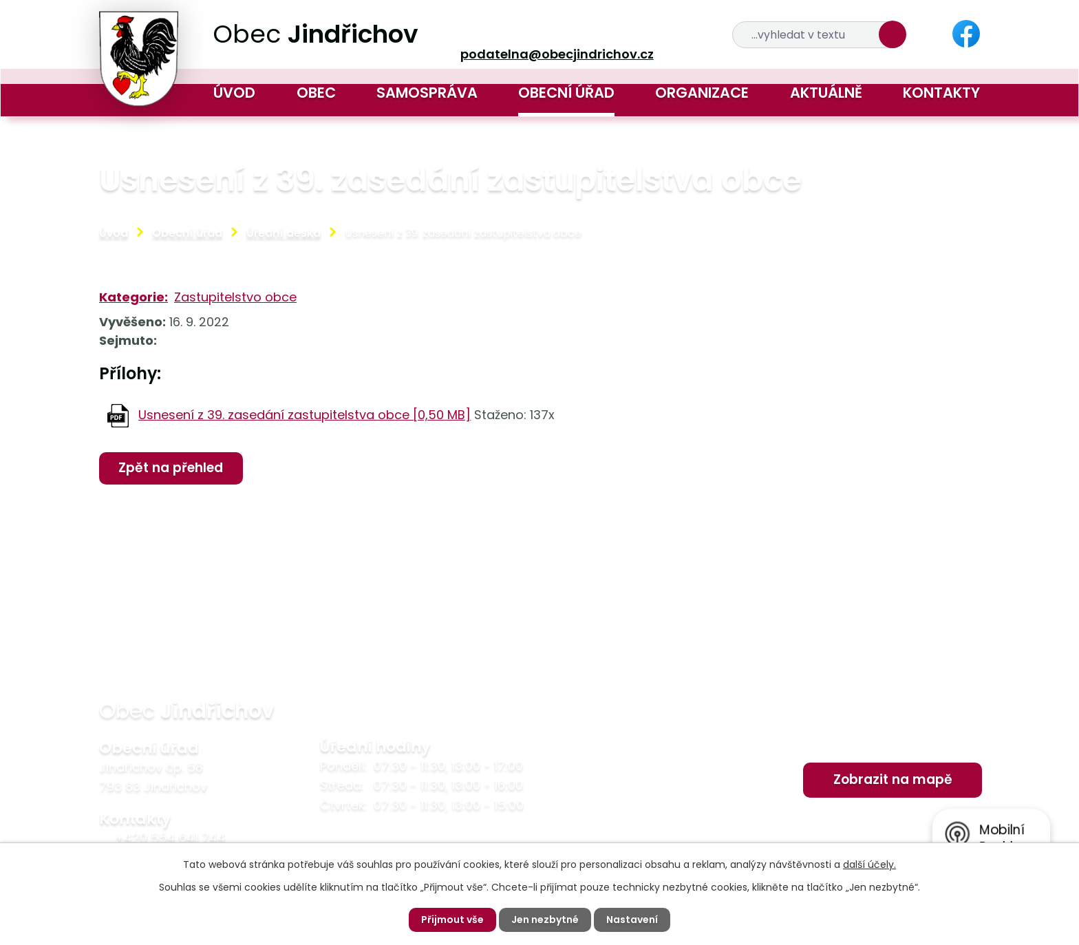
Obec (316, 93)
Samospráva (427, 93)
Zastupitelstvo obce (235, 297)
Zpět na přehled (170, 467)
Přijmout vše (452, 919)
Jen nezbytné (545, 919)
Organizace (702, 93)
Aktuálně (826, 93)
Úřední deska (283, 233)
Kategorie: (133, 297)
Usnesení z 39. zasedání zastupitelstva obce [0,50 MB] (304, 414)
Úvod (234, 93)
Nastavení (632, 919)
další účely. (869, 864)
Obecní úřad (566, 93)
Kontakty (941, 93)
